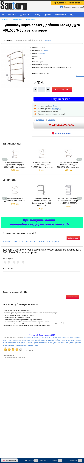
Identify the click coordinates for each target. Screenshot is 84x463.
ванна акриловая (63, 343)
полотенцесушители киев (11, 343)
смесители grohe (30, 337)
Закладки (55, 460)
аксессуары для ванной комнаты (34, 340)
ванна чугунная (75, 343)
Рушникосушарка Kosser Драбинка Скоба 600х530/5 (14, 199)
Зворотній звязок (9, 460)
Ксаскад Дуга (42, 53)
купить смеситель (27, 343)
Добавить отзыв (73, 238)
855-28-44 (75, 3)
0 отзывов (47, 40)
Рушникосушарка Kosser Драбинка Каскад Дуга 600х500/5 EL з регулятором (15, 164)
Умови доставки (61, 133)
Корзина (36, 460)
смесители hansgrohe (43, 337)
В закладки (50, 120)
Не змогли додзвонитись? (72, 7)
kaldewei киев (56, 337)
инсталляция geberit (73, 340)
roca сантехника (14, 340)
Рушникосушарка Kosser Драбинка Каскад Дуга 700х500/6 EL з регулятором (42, 164)
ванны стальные (8, 345)
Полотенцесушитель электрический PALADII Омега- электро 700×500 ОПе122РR (41, 201)
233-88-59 (59, 3)
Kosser (46, 50)
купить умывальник (40, 343)
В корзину (62, 89)
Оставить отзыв (72, 297)
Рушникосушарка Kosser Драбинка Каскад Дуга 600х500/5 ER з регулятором (68, 164)
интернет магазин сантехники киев (26, 345)
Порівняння (39, 120)
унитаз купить (52, 343)
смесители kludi (67, 337)
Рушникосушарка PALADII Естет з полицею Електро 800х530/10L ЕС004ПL (68, 200)
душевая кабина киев (56, 340)
